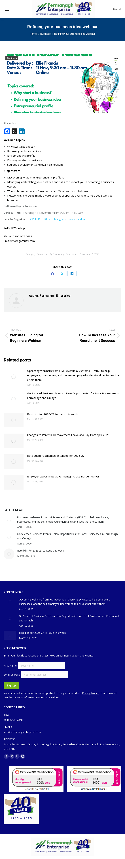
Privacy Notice (90, 693)
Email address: (12, 674)
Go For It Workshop (14, 228)
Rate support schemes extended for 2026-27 (55, 455)
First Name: (11, 665)
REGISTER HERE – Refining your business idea (56, 219)
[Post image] (14, 376)
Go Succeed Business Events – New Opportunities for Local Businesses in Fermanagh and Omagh (73, 395)
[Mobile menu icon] (7, 9)
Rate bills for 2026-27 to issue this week (52, 414)
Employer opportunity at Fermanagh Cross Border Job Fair (63, 476)
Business (12, 58)
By (63, 254)
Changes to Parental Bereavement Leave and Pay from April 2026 (68, 435)
